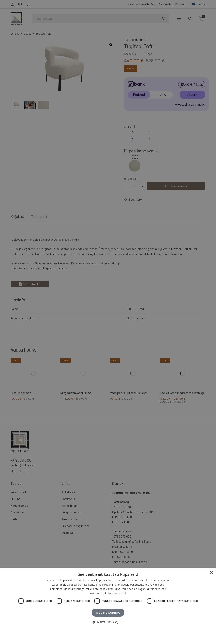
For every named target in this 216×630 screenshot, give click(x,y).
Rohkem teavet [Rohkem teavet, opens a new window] (117, 593)
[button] (108, 622)
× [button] (211, 572)
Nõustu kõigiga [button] (108, 612)
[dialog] (108, 315)
